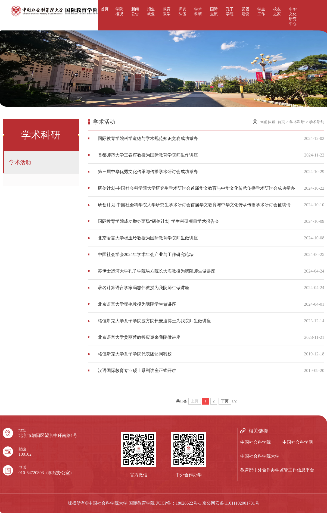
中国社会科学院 (255, 442)
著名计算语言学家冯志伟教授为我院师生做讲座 (143, 287)
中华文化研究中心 (293, 16)
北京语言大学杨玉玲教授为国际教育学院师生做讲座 (148, 238)
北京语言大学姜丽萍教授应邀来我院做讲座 (139, 337)
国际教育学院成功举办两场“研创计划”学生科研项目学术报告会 (158, 221)
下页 (225, 401)
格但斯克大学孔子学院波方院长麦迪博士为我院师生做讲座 (154, 320)
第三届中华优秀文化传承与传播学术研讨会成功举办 (148, 171)
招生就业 (151, 11)
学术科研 (198, 11)
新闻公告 (135, 11)
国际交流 (214, 11)
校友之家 (277, 11)
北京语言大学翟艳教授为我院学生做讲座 (137, 304)
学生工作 (261, 11)
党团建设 (245, 11)
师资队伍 (182, 11)
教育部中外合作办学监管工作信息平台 (277, 470)
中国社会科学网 (297, 442)
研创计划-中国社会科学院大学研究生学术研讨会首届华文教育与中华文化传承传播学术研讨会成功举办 (196, 188)
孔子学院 (229, 11)
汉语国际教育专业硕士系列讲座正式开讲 (137, 370)
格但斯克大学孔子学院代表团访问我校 (135, 354)
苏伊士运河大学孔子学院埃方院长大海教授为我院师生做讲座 (156, 271)
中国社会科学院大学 (259, 456)
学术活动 (20, 162)
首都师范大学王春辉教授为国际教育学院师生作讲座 (148, 155)
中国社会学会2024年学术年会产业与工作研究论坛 (146, 254)
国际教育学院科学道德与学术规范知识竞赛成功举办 (148, 138)
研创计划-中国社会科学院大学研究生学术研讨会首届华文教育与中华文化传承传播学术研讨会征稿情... (196, 204)
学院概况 (119, 11)
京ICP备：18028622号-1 (178, 503)
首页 (104, 9)
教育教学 (166, 11)
